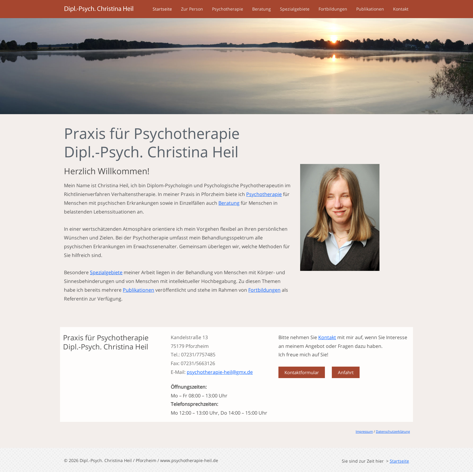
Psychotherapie (227, 9)
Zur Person (192, 9)
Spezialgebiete (295, 9)
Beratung (261, 9)
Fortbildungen (333, 9)
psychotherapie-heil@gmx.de (220, 372)
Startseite (162, 9)
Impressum (364, 431)
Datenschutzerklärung (393, 431)
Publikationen (370, 9)
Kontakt (400, 9)
